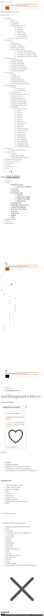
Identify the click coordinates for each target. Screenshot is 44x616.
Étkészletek (21, 89)
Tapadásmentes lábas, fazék (27, 56)
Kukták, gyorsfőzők (18, 47)
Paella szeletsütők (17, 80)
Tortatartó (20, 31)
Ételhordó (20, 125)
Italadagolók (21, 136)
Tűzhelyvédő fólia (23, 146)
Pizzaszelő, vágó (22, 145)
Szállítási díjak (10, 219)
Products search (11, 5)
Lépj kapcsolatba (11, 464)
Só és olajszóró (22, 141)
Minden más (9, 152)
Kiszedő (19, 118)
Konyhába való (10, 85)
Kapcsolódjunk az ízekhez (10, 12)
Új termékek (10, 163)
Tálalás (13, 87)
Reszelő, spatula (22, 130)
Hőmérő (20, 116)
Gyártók (8, 541)
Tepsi (13, 20)
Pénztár (8, 553)
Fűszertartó (21, 132)
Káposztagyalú (22, 139)
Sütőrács (20, 119)
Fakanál (19, 114)
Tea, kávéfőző (21, 123)
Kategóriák (5, 15)
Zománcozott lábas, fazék (26, 53)
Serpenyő (14, 22)
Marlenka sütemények (13, 159)
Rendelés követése (12, 555)
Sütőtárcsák (15, 76)
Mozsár (19, 112)
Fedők (19, 110)
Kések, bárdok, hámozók (20, 94)
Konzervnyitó (21, 137)
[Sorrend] (15, 407)
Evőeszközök (21, 91)
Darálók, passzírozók (18, 100)
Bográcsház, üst (16, 60)
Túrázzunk (9, 148)
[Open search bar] (6, 264)
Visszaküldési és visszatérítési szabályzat (21, 471)
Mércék (19, 27)
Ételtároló (20, 127)
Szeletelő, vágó (22, 143)
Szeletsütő (15, 24)
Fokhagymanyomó (18, 98)
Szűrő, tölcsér (22, 109)
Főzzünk (8, 40)
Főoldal (8, 181)
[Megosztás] (6, 612)
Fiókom (8, 462)
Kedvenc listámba (12, 549)
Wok (12, 42)
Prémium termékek (12, 161)
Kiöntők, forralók (17, 45)
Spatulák (20, 29)
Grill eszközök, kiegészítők (20, 83)
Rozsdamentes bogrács (19, 69)
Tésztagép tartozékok (19, 105)
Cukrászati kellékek (18, 26)
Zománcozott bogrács (19, 67)
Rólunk (8, 559)
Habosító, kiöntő (22, 128)
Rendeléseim (10, 557)
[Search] (7, 8)
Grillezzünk (9, 72)
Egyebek (14, 107)
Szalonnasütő (16, 78)
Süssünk (8, 18)
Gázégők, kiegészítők (19, 81)
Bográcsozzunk (11, 58)
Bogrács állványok (17, 63)
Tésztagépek (15, 92)
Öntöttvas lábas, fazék (25, 51)
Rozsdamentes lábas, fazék (26, 54)
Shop (7, 168)
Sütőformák (21, 33)
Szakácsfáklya (22, 35)
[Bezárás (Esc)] (8, 612)
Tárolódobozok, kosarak (20, 157)
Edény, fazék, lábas (18, 49)
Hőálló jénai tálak (23, 199)
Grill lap (13, 74)
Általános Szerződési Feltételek (17, 466)
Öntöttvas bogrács (18, 71)
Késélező (20, 121)
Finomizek (9, 535)
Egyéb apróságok (17, 156)
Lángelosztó (21, 134)
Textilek (14, 154)
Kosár (7, 551)
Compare (8, 166)
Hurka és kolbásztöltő (19, 103)
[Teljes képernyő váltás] (4, 612)
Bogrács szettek (17, 62)
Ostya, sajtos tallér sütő (19, 38)
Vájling (13, 215)
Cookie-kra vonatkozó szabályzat (18, 469)
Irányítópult (9, 543)
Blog (7, 221)
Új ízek (7, 165)
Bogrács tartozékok (18, 65)
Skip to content (6, 2)
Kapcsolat (9, 223)
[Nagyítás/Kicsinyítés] (2, 612)
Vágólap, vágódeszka (19, 101)
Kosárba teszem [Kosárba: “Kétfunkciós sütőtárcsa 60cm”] (13, 424)
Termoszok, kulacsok (18, 150)
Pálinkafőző (15, 44)
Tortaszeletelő (22, 36)
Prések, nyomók (17, 96)
